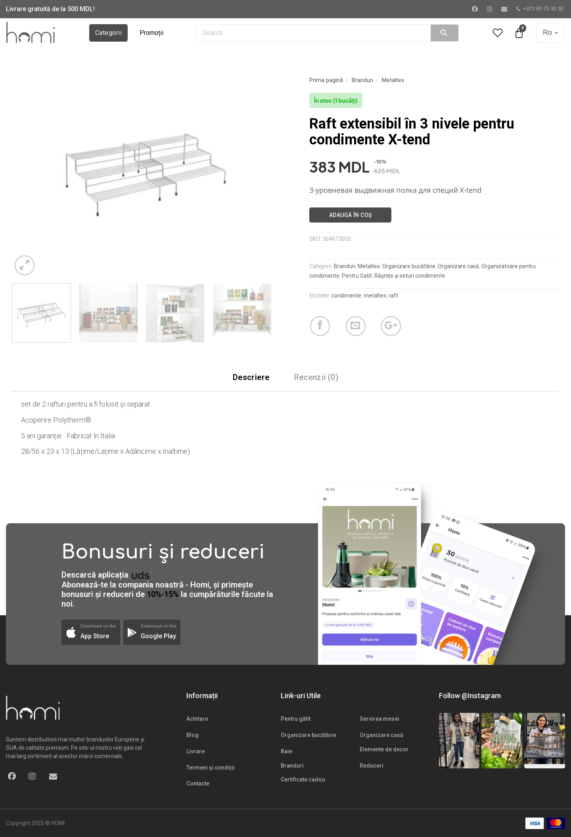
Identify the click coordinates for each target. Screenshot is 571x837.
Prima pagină (326, 80)
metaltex (375, 295)
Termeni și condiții (210, 767)
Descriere (251, 377)
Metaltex (393, 80)
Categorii (108, 32)
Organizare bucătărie (408, 266)
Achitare (197, 719)
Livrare (195, 751)
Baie (286, 751)
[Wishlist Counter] (498, 33)
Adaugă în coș (350, 215)
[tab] (251, 377)
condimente (346, 295)
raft (393, 295)
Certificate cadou (303, 779)
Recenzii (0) (316, 377)
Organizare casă (458, 266)
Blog (192, 735)
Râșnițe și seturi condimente (409, 276)
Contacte (197, 783)
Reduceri (371, 765)
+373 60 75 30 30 (540, 9)
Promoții (151, 32)
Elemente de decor (384, 749)
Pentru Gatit (357, 276)
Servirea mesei (379, 719)
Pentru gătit (295, 719)
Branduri (362, 80)
